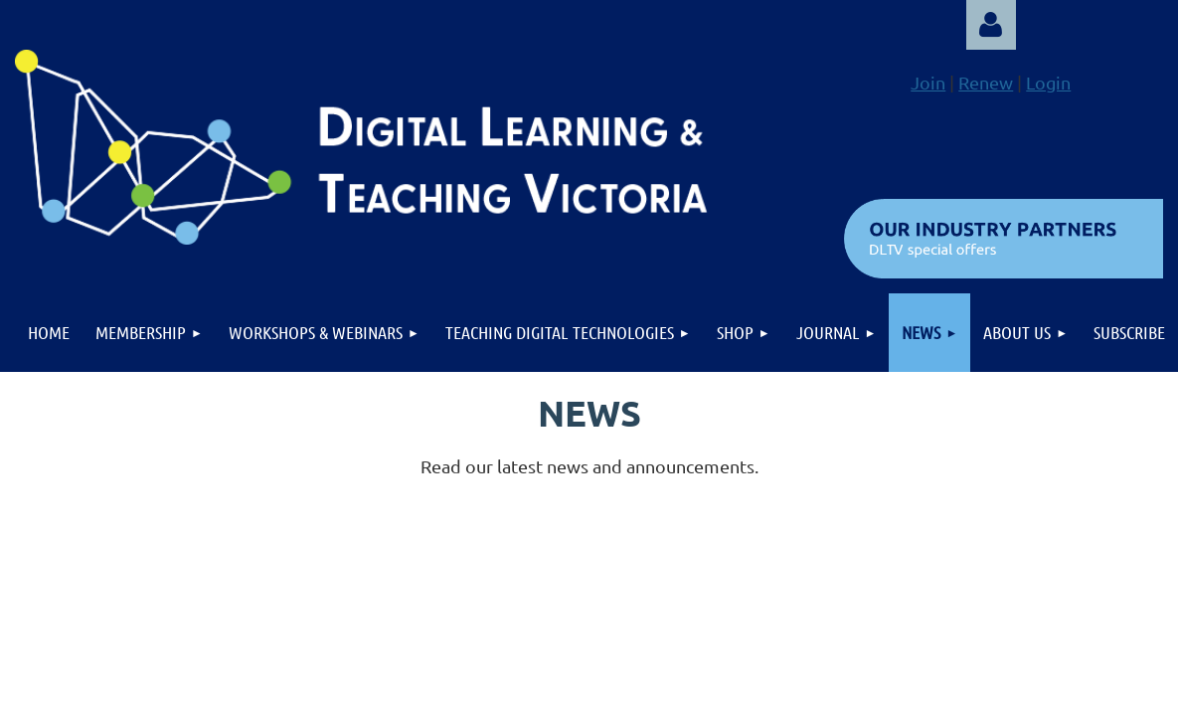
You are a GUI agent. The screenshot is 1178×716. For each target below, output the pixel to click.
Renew (985, 82)
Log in (991, 25)
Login (1048, 82)
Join (928, 82)
